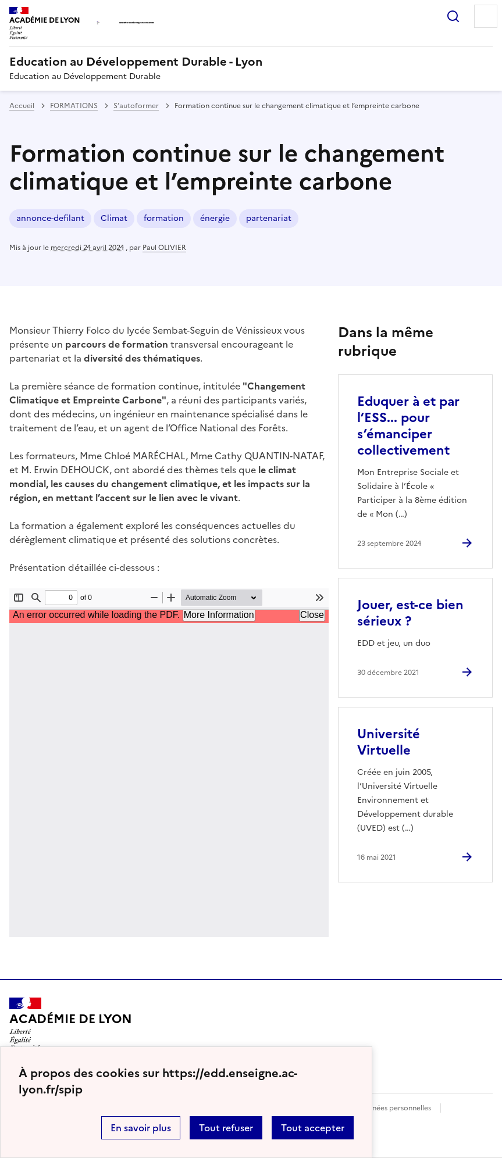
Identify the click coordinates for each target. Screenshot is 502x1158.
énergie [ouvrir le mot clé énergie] (215, 218)
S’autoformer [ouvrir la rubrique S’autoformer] (136, 106)
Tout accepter (312, 1128)
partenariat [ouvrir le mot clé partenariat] (268, 218)
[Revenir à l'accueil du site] (70, 1024)
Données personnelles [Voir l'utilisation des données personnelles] (394, 1108)
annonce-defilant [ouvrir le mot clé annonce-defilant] (50, 218)
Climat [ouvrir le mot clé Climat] (114, 218)
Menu (485, 16)
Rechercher (453, 16)
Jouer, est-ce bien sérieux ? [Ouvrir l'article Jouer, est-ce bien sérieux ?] (410, 613)
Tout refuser (226, 1128)
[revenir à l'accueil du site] (251, 61)
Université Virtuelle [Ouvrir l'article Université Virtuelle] (388, 742)
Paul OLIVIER (164, 247)
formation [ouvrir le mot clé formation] (164, 218)
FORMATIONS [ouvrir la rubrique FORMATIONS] (74, 106)
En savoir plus (141, 1128)
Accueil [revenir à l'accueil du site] (21, 106)
